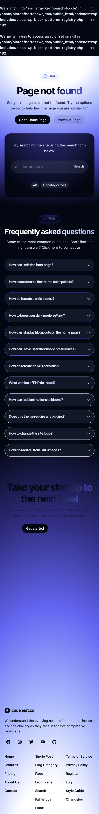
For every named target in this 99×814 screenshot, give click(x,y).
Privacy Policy (77, 765)
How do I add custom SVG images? (35, 450)
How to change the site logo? (30, 433)
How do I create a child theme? (31, 299)
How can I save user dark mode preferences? (42, 349)
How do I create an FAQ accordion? (34, 366)
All (35, 185)
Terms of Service (79, 756)
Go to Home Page (32, 120)
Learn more (64, 528)
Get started (35, 528)
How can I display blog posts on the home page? (44, 332)
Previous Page (69, 120)
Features (11, 765)
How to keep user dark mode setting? (37, 315)
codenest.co (22, 8)
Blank (39, 808)
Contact (11, 791)
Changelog (74, 799)
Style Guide (75, 791)
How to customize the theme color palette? (41, 282)
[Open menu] (93, 9)
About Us (12, 782)
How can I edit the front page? (31, 265)
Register (72, 773)
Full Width (43, 799)
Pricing (10, 773)
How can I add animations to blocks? (36, 400)
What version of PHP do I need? (32, 383)
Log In (71, 782)
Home (9, 756)
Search (79, 166)
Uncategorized (54, 185)
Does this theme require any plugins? (37, 416)
